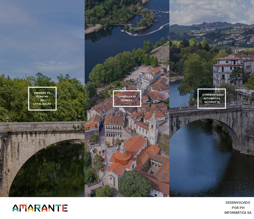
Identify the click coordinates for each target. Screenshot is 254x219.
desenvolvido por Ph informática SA (238, 208)
